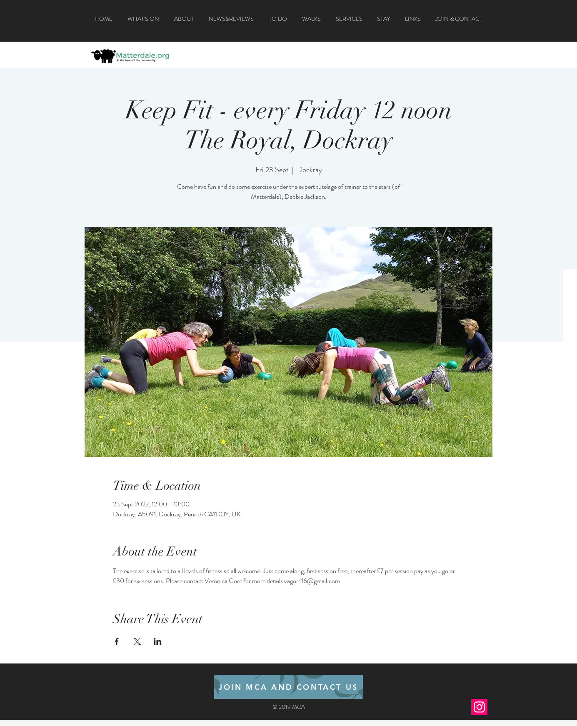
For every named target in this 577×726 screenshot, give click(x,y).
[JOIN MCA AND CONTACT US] (288, 687)
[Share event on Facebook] (117, 641)
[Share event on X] (137, 641)
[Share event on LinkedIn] (158, 641)
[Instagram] (479, 707)
